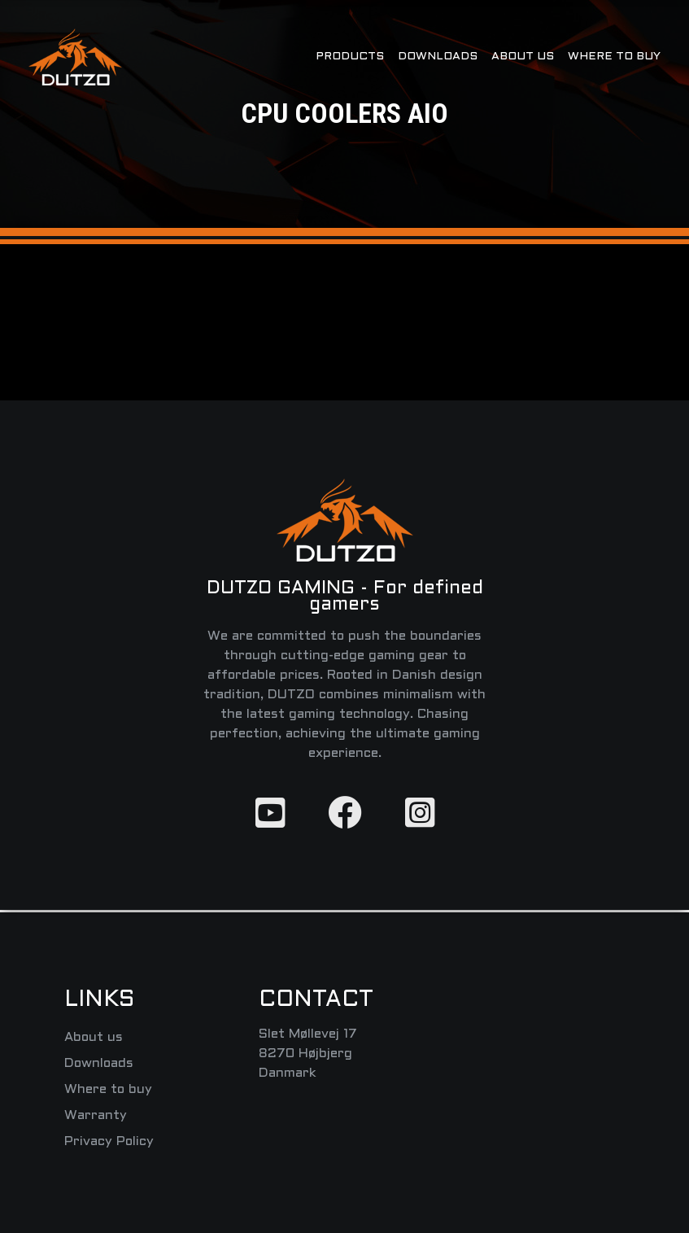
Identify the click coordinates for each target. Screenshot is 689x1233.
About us (522, 56)
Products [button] (350, 56)
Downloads (438, 56)
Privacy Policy (109, 1141)
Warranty (95, 1115)
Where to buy (614, 56)
